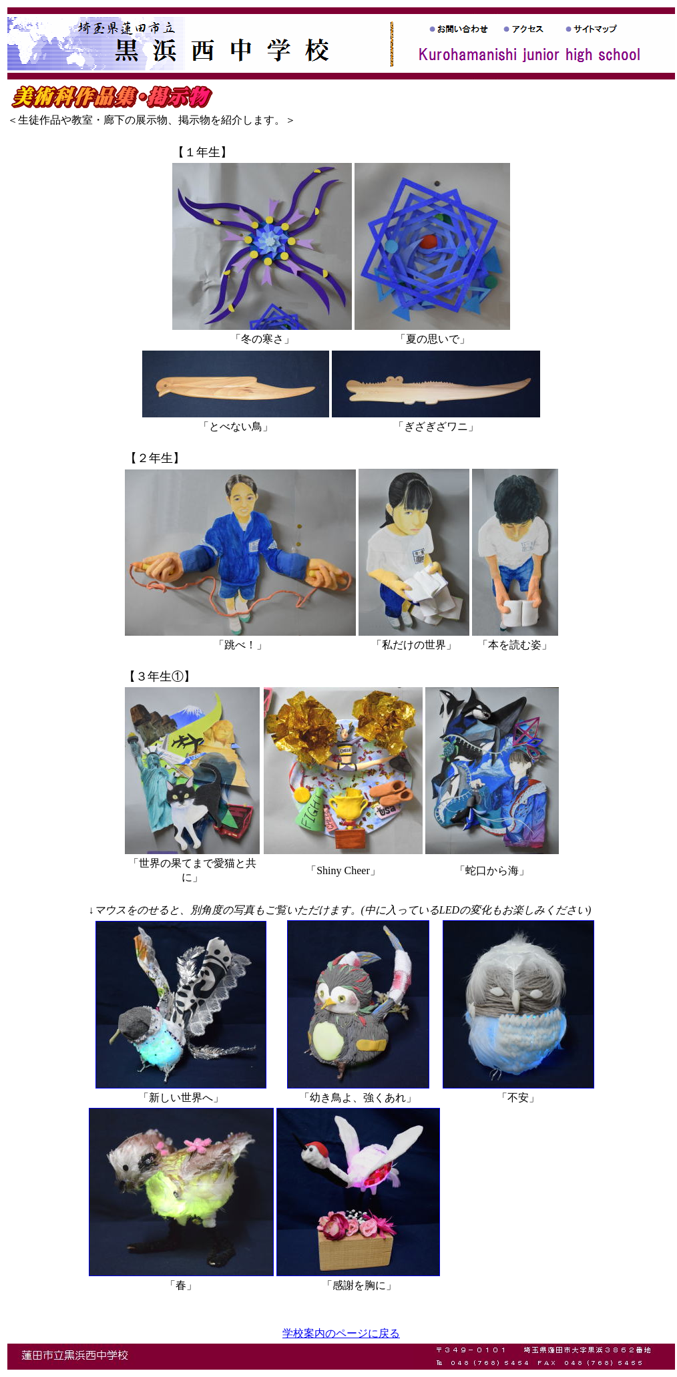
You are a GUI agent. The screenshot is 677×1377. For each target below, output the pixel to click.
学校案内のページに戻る (341, 1333)
